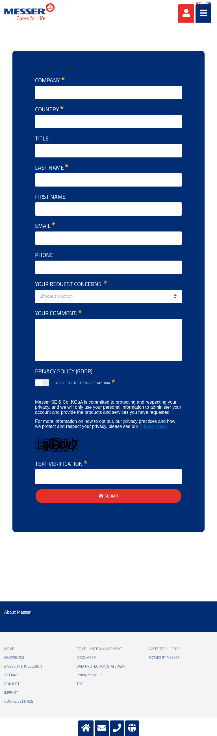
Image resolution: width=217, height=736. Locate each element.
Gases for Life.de (164, 649)
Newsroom (14, 658)
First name (50, 196)
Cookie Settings (18, 701)
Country (49, 109)
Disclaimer (86, 658)
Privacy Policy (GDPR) (63, 371)
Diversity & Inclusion (23, 666)
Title (42, 138)
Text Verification (61, 462)
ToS (80, 684)
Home (9, 649)
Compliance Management (99, 649)
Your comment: (58, 313)
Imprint (11, 693)
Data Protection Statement (101, 666)
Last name (51, 167)
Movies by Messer (164, 658)
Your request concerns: (71, 284)
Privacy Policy (153, 426)
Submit (111, 496)
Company (50, 80)
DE (208, 3)
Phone (44, 254)
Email (45, 225)
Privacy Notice (90, 675)
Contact (11, 684)
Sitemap (11, 675)
